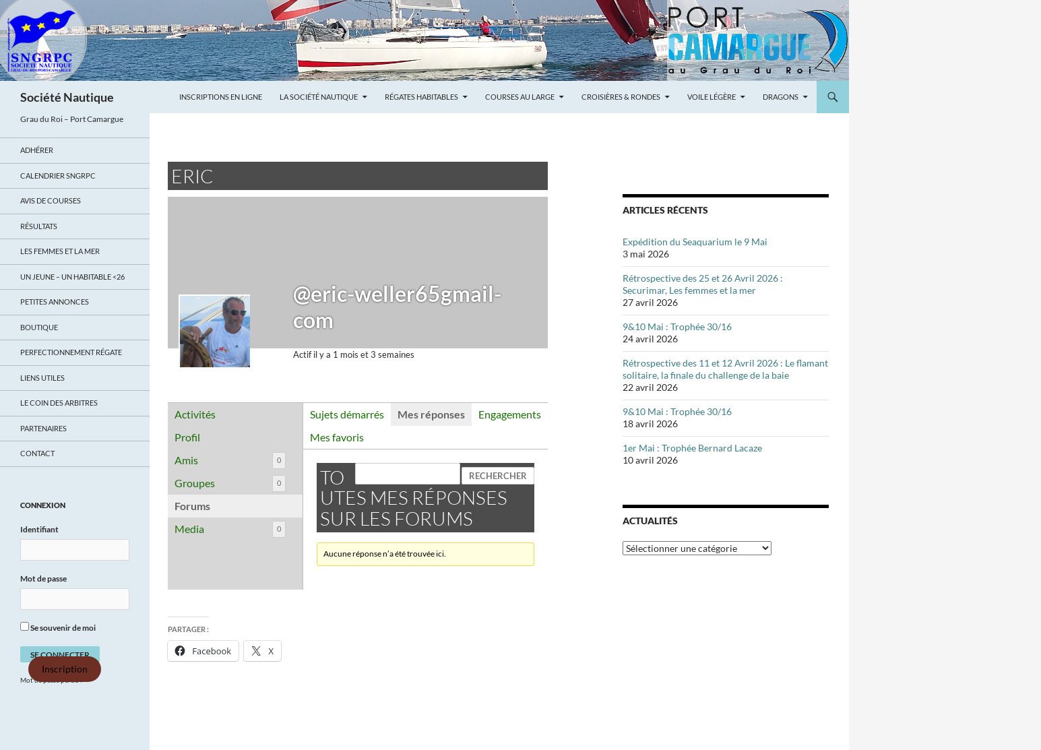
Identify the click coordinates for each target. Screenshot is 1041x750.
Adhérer (36, 150)
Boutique (39, 327)
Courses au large (520, 96)
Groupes (230, 483)
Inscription (65, 669)
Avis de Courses (50, 200)
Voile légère (711, 96)
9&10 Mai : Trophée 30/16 (677, 326)
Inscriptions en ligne (220, 96)
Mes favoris (337, 437)
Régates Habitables (421, 96)
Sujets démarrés (347, 414)
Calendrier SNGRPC (58, 175)
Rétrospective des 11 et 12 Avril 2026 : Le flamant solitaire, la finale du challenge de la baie (725, 369)
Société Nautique (67, 97)
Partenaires (43, 428)
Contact (37, 453)
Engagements (509, 414)
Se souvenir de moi (58, 627)
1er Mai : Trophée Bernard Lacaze (692, 448)
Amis (230, 460)
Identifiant (39, 529)
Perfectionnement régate (71, 352)
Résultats (38, 226)
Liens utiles (42, 377)
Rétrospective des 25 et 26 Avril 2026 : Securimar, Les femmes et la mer (703, 284)
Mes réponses (431, 414)
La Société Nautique (319, 96)
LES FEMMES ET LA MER (60, 251)
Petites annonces (54, 301)
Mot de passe (43, 578)
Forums (192, 505)
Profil (187, 437)
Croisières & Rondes (620, 96)
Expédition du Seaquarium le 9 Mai (695, 241)
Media (230, 529)
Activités (195, 414)
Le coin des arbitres (59, 402)
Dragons (780, 96)
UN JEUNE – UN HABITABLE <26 (72, 276)
